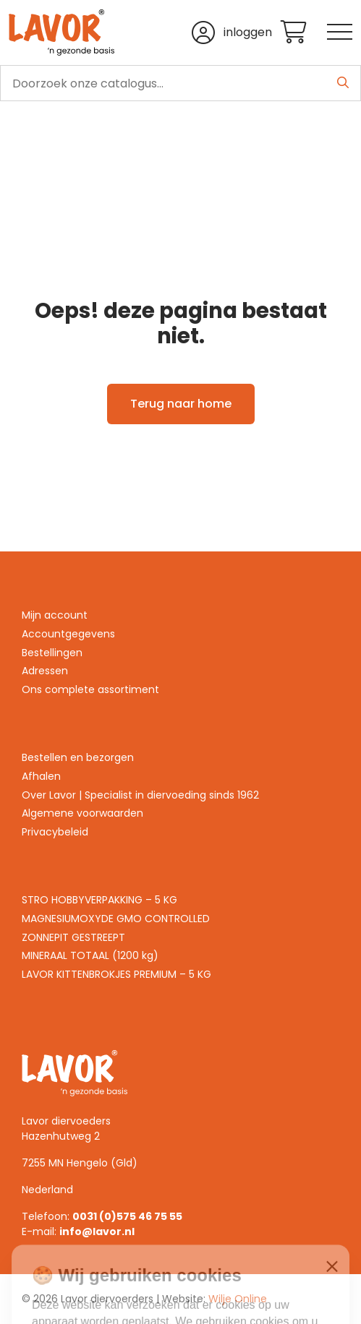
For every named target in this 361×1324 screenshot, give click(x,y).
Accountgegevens (68, 634)
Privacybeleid (55, 832)
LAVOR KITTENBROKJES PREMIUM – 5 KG (116, 974)
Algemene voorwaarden (82, 813)
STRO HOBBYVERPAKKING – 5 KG (99, 900)
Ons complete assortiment (90, 689)
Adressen (45, 670)
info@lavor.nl (97, 1231)
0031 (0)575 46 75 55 (127, 1216)
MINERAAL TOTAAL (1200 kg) (90, 955)
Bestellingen (52, 652)
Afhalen (41, 776)
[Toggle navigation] (339, 33)
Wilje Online (237, 1298)
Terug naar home (181, 403)
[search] (180, 83)
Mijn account (55, 615)
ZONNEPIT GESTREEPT (73, 937)
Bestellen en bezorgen (78, 757)
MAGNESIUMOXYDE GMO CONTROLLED (116, 918)
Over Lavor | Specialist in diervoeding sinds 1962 (140, 795)
